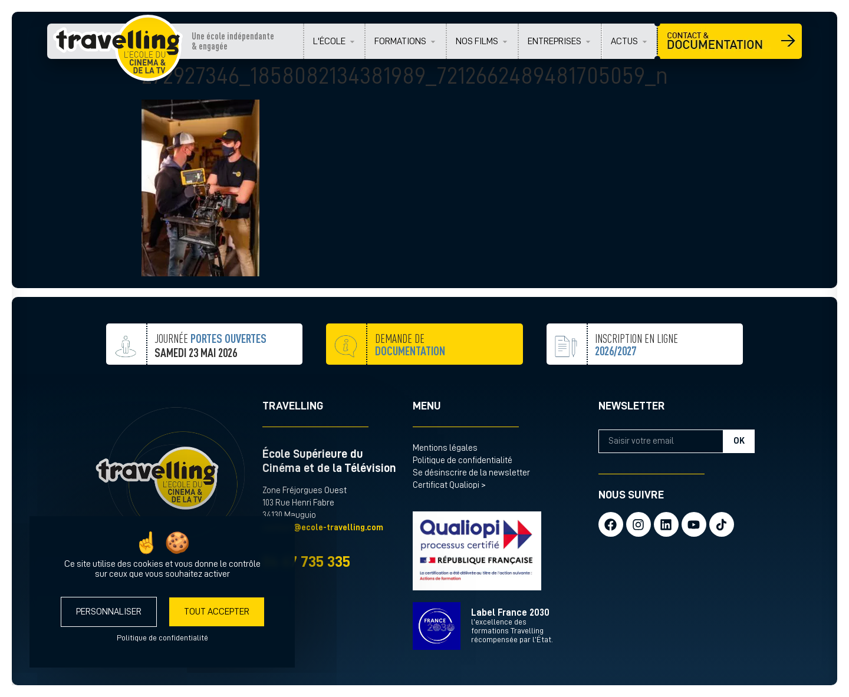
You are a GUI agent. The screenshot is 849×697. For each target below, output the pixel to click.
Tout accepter (216, 611)
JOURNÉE (210, 371)
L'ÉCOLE (329, 41)
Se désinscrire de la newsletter (471, 472)
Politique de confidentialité (462, 460)
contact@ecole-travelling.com (322, 527)
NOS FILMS (477, 41)
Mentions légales (445, 448)
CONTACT (729, 41)
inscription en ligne (636, 374)
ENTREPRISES (554, 41)
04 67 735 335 (306, 562)
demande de (410, 374)
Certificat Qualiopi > (449, 485)
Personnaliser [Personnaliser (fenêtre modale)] (109, 611)
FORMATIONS (400, 41)
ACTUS (624, 41)
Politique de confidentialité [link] (162, 637)
